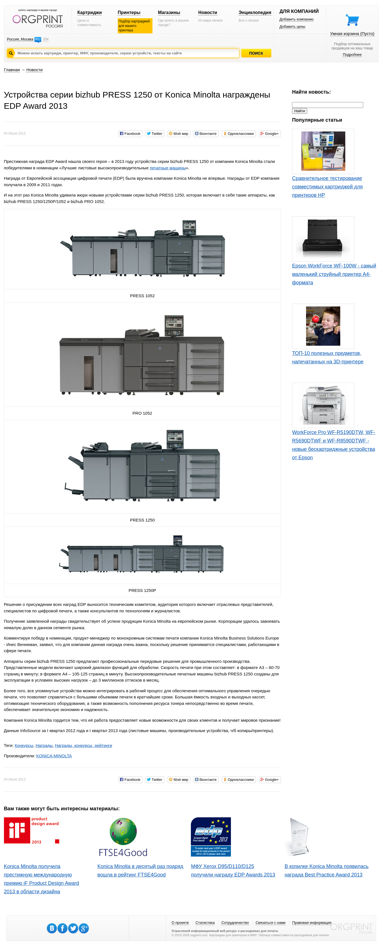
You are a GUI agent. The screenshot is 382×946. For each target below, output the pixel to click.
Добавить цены (292, 26)
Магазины (169, 12)
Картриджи (89, 12)
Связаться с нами (271, 922)
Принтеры (129, 12)
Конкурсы (24, 745)
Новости (207, 12)
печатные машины (168, 167)
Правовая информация (312, 922)
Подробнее (352, 54)
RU (37, 39)
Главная (12, 69)
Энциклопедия (255, 12)
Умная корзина (352, 33)
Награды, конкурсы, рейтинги (83, 745)
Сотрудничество (235, 922)
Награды (44, 745)
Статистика (205, 922)
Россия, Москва (20, 39)
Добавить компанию (296, 19)
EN (45, 39)
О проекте (180, 922)
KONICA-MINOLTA (54, 755)
